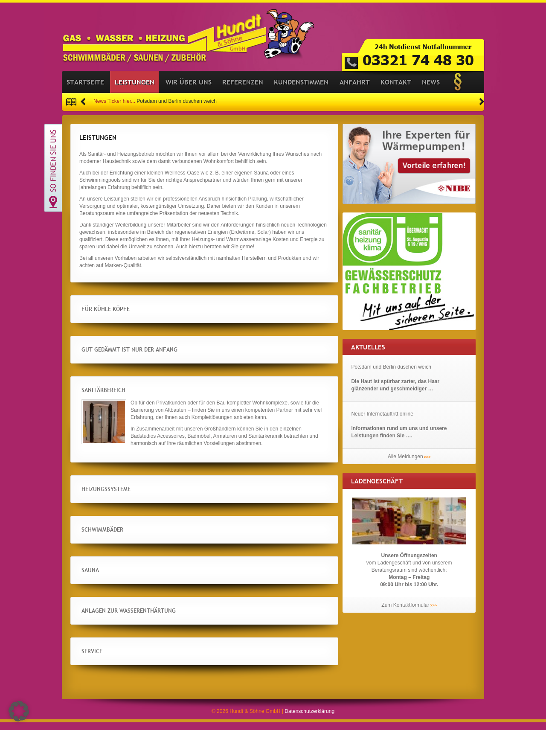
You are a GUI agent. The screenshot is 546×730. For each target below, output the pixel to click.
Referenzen (242, 89)
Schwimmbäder (125, 537)
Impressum (458, 90)
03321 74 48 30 (418, 59)
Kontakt (395, 89)
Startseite (85, 89)
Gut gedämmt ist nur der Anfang (150, 357)
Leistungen (134, 89)
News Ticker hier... (114, 109)
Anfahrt (355, 89)
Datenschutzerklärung (309, 719)
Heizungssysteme (131, 496)
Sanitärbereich (127, 397)
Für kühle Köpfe (133, 316)
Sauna (99, 578)
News (431, 89)
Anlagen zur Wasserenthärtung (176, 618)
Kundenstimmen (301, 89)
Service (103, 659)
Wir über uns (189, 89)
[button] (83, 109)
